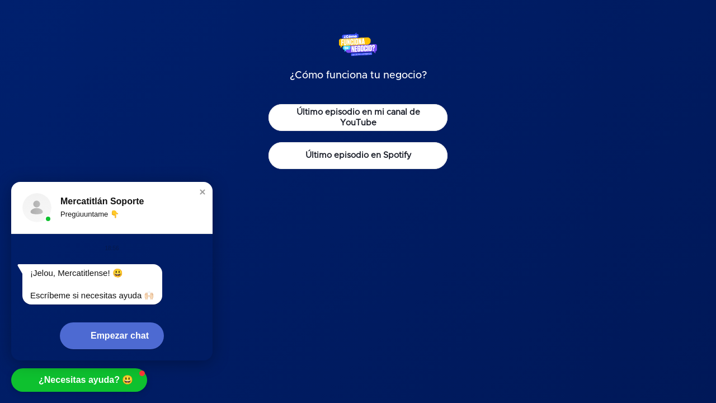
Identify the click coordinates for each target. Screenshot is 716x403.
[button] (202, 192)
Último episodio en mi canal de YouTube (358, 117)
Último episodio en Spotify (358, 155)
